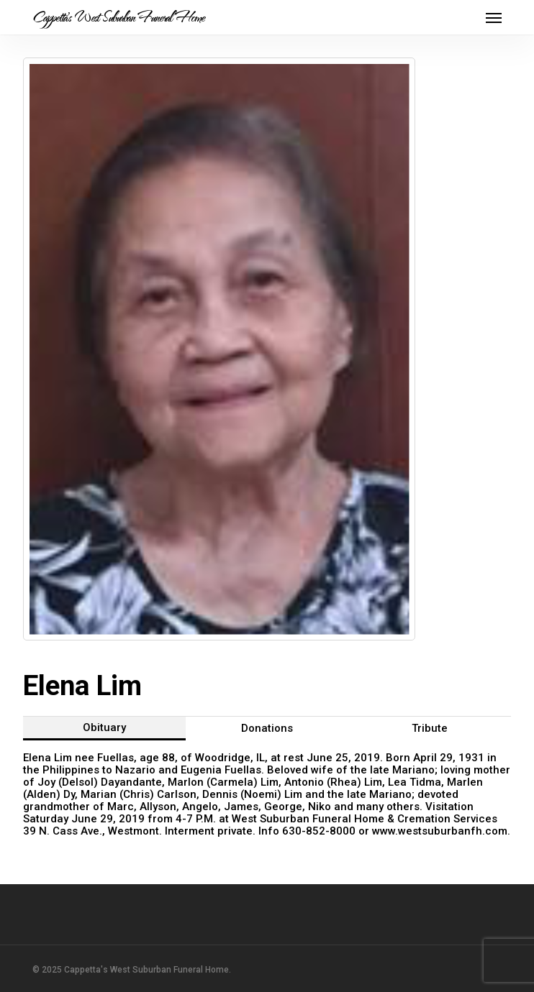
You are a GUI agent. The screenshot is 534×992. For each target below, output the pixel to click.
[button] (494, 17)
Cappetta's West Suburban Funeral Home (118, 17)
